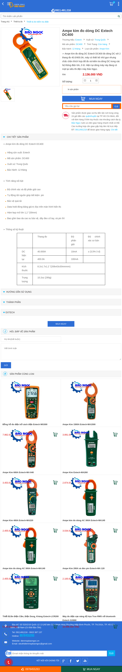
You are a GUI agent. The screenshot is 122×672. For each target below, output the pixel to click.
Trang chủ (5, 22)
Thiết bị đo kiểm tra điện (38, 22)
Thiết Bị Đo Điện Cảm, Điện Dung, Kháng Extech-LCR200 (31, 616)
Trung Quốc (100, 40)
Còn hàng (102, 44)
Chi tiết (114, 129)
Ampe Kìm (104, 49)
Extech (78, 40)
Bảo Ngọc (76, 123)
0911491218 (81, 129)
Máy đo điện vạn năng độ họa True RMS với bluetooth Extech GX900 (89, 618)
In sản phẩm (73, 89)
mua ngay (61, 324)
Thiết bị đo (18, 22)
